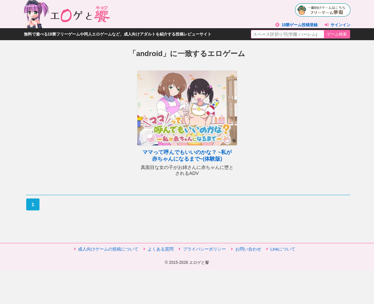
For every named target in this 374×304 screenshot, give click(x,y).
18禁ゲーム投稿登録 (299, 25)
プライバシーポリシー (204, 249)
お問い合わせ (248, 249)
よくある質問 (161, 249)
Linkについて (283, 249)
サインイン (340, 25)
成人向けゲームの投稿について (108, 249)
